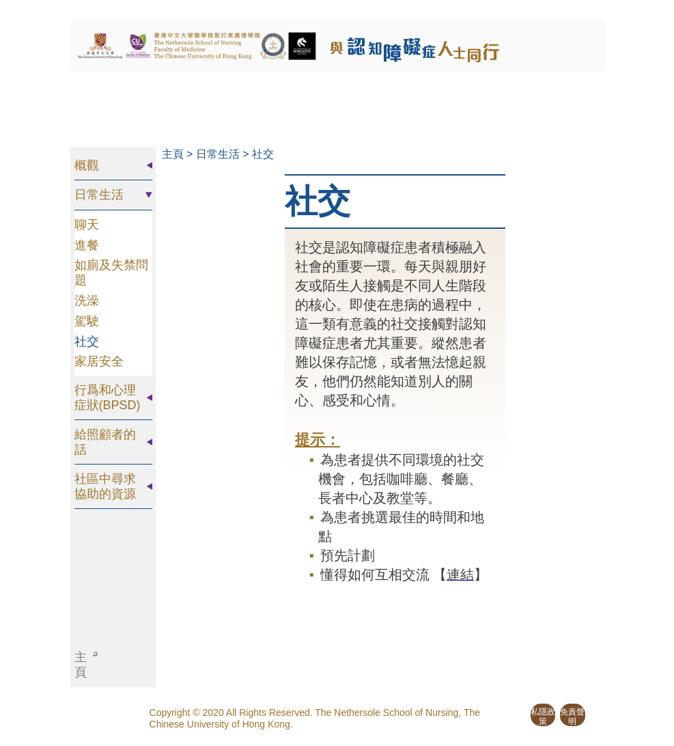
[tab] (113, 165)
